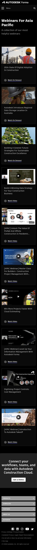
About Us (6, 514)
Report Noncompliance (26, 535)
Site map (5, 541)
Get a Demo (18, 479)
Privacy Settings (6, 532)
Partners (6, 509)
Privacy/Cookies (18, 532)
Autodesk (6, 520)
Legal (16, 535)
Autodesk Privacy (8, 535)
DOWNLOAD (7, 504)
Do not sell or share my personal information (16, 538)
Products (6, 498)
